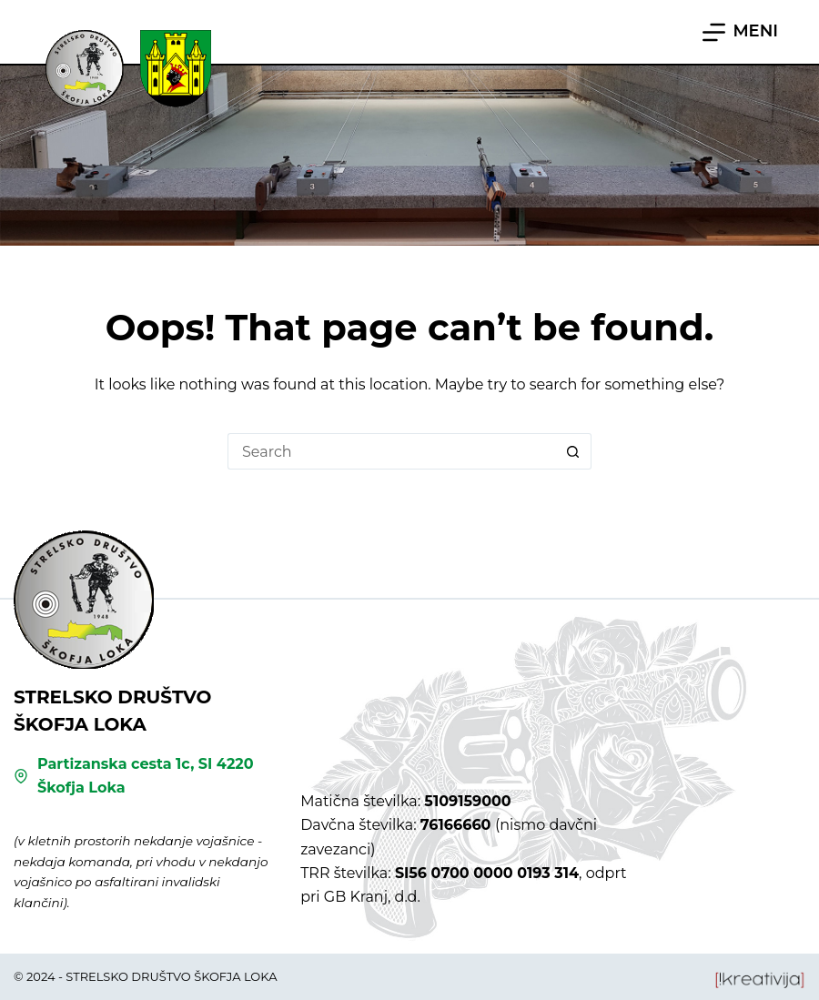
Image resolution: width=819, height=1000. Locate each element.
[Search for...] (391, 451)
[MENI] (740, 31)
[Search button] (573, 451)
